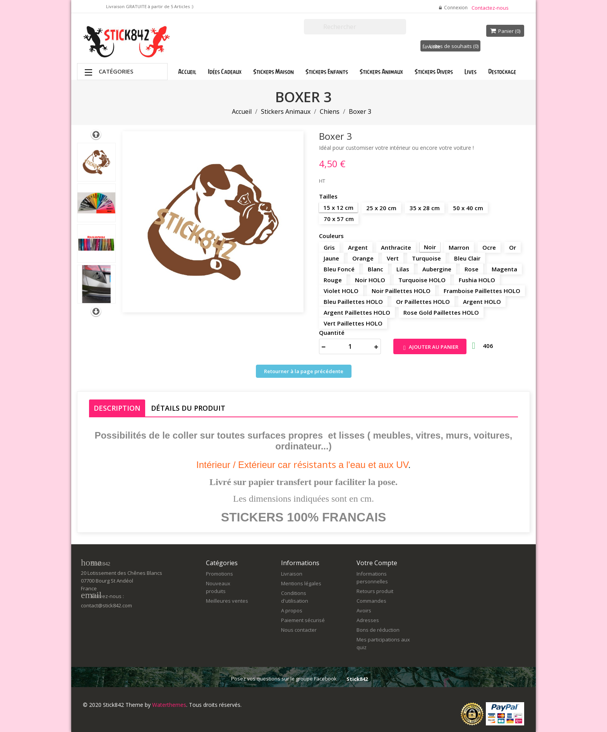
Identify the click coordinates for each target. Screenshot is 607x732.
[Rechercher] (355, 26)
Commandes (371, 600)
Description (117, 408)
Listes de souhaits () (450, 46)
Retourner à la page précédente (303, 371)
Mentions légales (301, 583)
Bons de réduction (378, 629)
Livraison (291, 573)
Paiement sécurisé (303, 620)
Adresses (368, 620)
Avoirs (364, 610)
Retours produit (375, 591)
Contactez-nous (490, 7)
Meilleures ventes (227, 600)
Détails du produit (188, 408)
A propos (291, 610)
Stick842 (357, 678)
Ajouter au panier (429, 347)
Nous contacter (299, 629)
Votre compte (377, 563)
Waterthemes (168, 704)
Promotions (219, 573)
